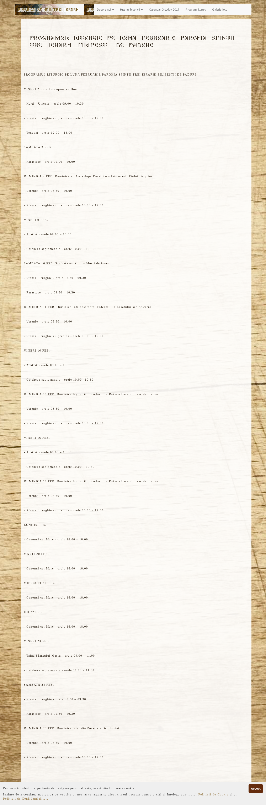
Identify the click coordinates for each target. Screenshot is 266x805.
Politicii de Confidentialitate (26, 798)
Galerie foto (219, 9)
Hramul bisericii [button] (131, 9)
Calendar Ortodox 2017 (164, 9)
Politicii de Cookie (214, 794)
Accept (256, 788)
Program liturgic (196, 9)
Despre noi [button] (105, 9)
